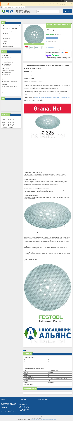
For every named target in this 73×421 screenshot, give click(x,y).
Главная (3, 16)
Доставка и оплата (41, 16)
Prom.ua (43, 416)
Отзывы (5, 41)
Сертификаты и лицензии (10, 28)
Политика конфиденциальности (49, 419)
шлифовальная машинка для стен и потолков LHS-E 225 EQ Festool (45, 98)
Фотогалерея (6, 38)
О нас (23, 16)
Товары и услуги (13, 16)
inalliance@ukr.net (7, 72)
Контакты (30, 16)
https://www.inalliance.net (8, 70)
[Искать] (57, 11)
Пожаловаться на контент (36, 419)
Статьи (5, 36)
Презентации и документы (10, 31)
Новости (5, 33)
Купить (51, 37)
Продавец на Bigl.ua (36, 418)
